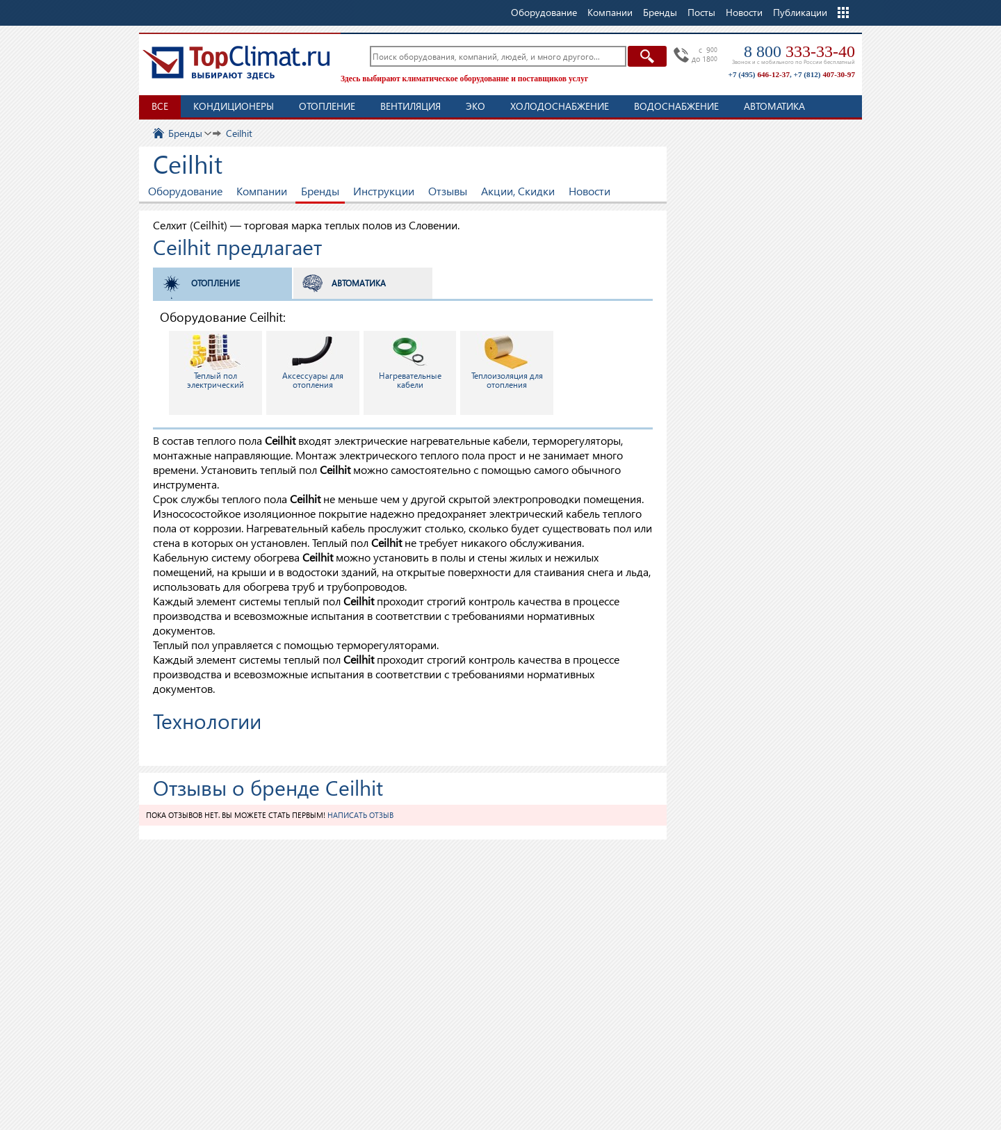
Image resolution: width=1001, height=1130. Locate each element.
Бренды (320, 190)
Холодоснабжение (559, 106)
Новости (744, 12)
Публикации (800, 12)
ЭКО (475, 106)
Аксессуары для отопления (313, 361)
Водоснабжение (676, 106)
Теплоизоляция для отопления (507, 361)
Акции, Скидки (518, 190)
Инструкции (383, 190)
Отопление (327, 106)
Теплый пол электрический (215, 361)
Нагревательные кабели (410, 361)
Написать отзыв (360, 814)
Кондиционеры (233, 106)
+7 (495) (759, 74)
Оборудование (185, 190)
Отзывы (447, 190)
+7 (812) (824, 74)
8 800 (799, 51)
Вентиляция (410, 106)
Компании (261, 190)
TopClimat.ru (236, 62)
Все (160, 106)
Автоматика (774, 106)
